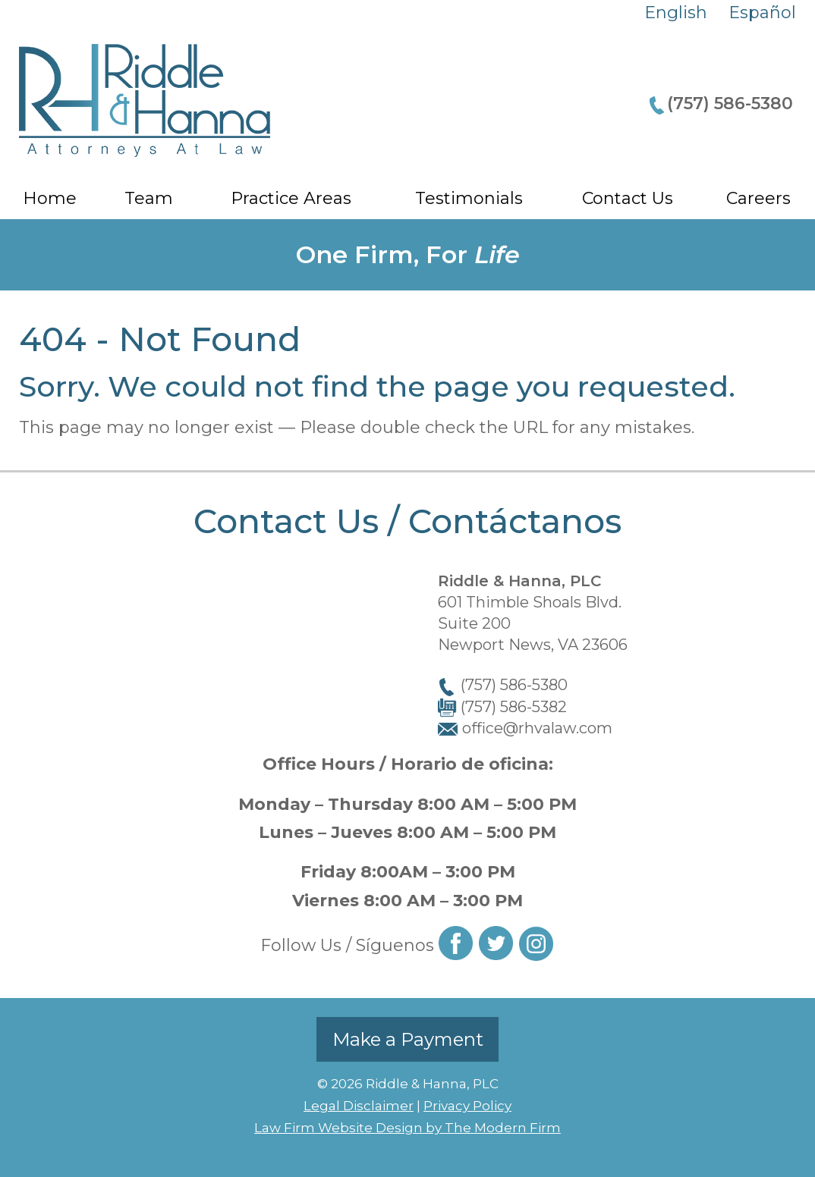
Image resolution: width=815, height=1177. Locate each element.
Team (148, 198)
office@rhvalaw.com (537, 728)
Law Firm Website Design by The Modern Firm (407, 1127)
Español (762, 12)
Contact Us (627, 198)
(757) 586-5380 (730, 103)
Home (50, 198)
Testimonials (469, 198)
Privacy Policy (467, 1105)
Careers (758, 198)
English (675, 12)
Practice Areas (291, 198)
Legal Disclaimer (359, 1105)
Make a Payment (407, 1039)
